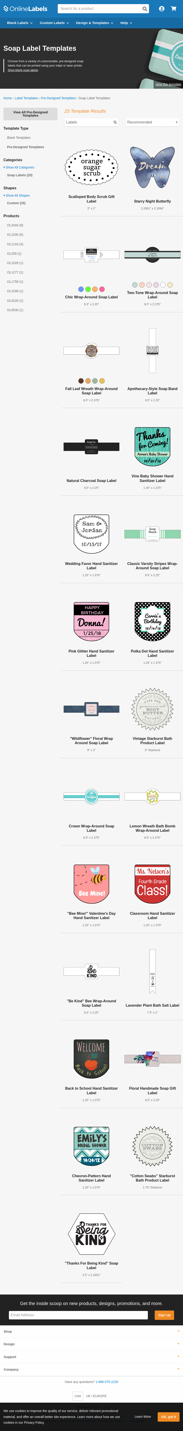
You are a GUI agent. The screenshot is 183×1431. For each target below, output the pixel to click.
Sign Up (164, 1315)
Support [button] (10, 1357)
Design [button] (9, 1344)
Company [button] (11, 1369)
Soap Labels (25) (19, 175)
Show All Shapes (16, 195)
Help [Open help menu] (126, 23)
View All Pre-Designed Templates (30, 113)
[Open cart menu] (173, 9)
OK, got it (168, 1417)
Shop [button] (8, 1331)
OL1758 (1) (15, 282)
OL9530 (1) (15, 310)
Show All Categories (18, 167)
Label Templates (26, 98)
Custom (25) (16, 203)
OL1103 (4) (15, 244)
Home (7, 98)
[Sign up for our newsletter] (78, 1315)
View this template (168, 84)
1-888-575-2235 (107, 1382)
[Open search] (145, 9)
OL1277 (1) (15, 272)
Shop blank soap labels (23, 70)
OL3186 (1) (15, 291)
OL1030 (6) (15, 234)
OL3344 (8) (15, 225)
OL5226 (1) (15, 300)
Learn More (143, 1416)
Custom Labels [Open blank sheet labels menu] (54, 23)
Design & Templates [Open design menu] (94, 23)
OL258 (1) (14, 253)
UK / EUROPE (96, 1396)
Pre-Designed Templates (58, 98)
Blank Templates (18, 137)
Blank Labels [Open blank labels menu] (20, 23)
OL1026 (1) (15, 263)
